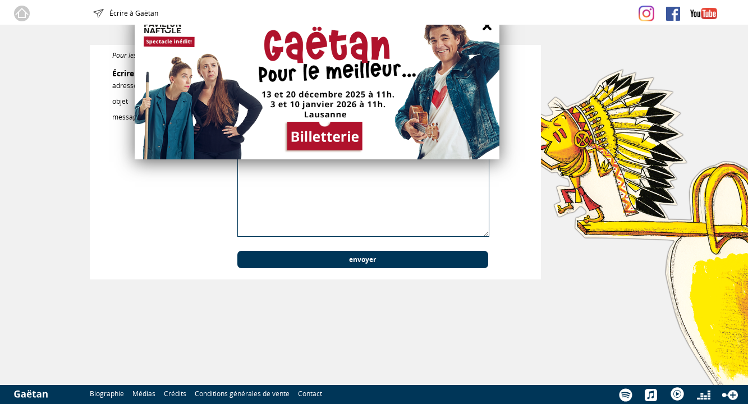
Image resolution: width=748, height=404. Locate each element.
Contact (310, 393)
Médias (143, 393)
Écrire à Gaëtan (133, 12)
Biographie (107, 393)
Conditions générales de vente (242, 393)
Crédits (175, 393)
